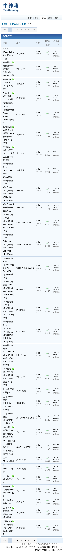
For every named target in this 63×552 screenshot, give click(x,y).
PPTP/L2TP (21, 290)
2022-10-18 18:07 (56, 458)
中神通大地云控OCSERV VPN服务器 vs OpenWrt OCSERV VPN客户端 (8, 332)
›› (34, 29)
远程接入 (20, 84)
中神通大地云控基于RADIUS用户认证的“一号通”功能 (8, 153)
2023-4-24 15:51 (56, 330)
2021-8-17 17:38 (56, 526)
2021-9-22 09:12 (56, 478)
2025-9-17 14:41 (56, 52)
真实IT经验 (21, 391)
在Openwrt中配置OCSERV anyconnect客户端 (8, 403)
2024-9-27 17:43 (56, 113)
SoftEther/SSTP (23, 223)
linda (38, 51)
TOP (60, 550)
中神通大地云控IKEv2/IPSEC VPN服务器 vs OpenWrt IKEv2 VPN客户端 (9, 355)
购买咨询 (20, 170)
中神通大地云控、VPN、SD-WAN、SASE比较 (8, 170)
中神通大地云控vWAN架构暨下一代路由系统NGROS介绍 (8, 69)
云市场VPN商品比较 (8, 479)
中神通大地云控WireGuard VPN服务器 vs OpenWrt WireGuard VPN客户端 (8, 191)
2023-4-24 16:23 (56, 266)
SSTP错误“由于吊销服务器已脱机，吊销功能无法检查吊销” (9, 447)
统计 (50, 18)
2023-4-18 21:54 (56, 389)
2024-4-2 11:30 (56, 169)
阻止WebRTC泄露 (8, 468)
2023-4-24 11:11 (56, 375)
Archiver (52, 550)
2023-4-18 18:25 (56, 402)
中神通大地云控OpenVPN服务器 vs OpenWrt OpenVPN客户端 (8, 268)
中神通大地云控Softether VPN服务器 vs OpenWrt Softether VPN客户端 (8, 245)
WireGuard (21, 190)
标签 (43, 18)
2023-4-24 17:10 (56, 189)
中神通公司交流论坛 (11, 24)
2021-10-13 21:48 (56, 467)
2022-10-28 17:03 (56, 431)
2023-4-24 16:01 (56, 308)
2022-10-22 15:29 (56, 446)
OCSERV (20, 115)
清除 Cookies (12, 547)
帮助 (57, 18)
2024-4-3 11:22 (56, 152)
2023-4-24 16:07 (56, 288)
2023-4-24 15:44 (56, 354)
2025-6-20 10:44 (56, 96)
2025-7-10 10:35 (56, 83)
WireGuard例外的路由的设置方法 (8, 207)
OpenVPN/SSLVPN (25, 268)
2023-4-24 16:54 (56, 221)
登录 (37, 18)
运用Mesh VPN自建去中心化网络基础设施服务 (8, 528)
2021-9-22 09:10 (56, 490)
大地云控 (20, 53)
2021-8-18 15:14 (56, 511)
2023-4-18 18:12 (56, 417)
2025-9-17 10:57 (56, 67)
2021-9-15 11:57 (56, 500)
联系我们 (23, 547)
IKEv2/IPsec (21, 355)
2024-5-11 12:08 (56, 133)
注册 (30, 18)
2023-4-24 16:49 (56, 243)
